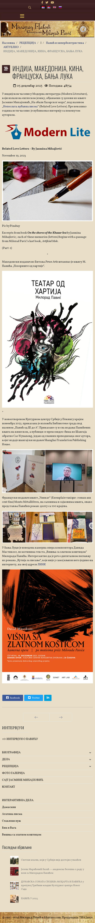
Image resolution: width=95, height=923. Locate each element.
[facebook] (42, 3)
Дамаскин (9, 807)
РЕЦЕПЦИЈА (10, 766)
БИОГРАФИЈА (11, 752)
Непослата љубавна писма (20, 106)
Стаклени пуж (11, 821)
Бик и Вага (9, 828)
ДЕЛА (6, 759)
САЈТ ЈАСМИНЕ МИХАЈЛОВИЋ (22, 780)
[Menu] (22, 16)
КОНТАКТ (8, 787)
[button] (78, 752)
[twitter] (46, 3)
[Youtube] (52, 3)
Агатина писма (12, 814)
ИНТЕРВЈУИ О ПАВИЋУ (20, 739)
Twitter (33, 698)
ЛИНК (41, 564)
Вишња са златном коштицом (21, 835)
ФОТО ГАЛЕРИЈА (13, 773)
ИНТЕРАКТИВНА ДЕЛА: (18, 800)
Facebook (12, 698)
